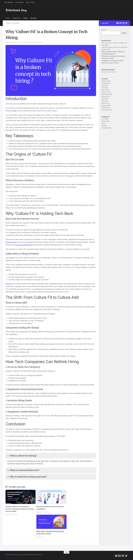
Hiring (25, 18)
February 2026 (106, 81)
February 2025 (106, 92)
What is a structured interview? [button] (23, 470)
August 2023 (106, 96)
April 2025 (105, 87)
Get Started (19, 2)
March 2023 (105, 103)
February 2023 (106, 105)
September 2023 (107, 94)
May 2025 (105, 85)
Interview (33, 18)
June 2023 (105, 99)
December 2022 (107, 110)
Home (7, 18)
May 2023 (105, 101)
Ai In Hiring (105, 119)
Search (104, 30)
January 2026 (106, 83)
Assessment (16, 18)
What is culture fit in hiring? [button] (21, 455)
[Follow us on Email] (117, 23)
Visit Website (8, 2)
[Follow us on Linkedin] (123, 23)
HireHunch (10, 284)
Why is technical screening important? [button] (26, 476)
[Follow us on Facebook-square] (120, 23)
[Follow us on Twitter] (126, 23)
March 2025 (105, 90)
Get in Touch (30, 2)
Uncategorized (106, 128)
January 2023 (106, 108)
